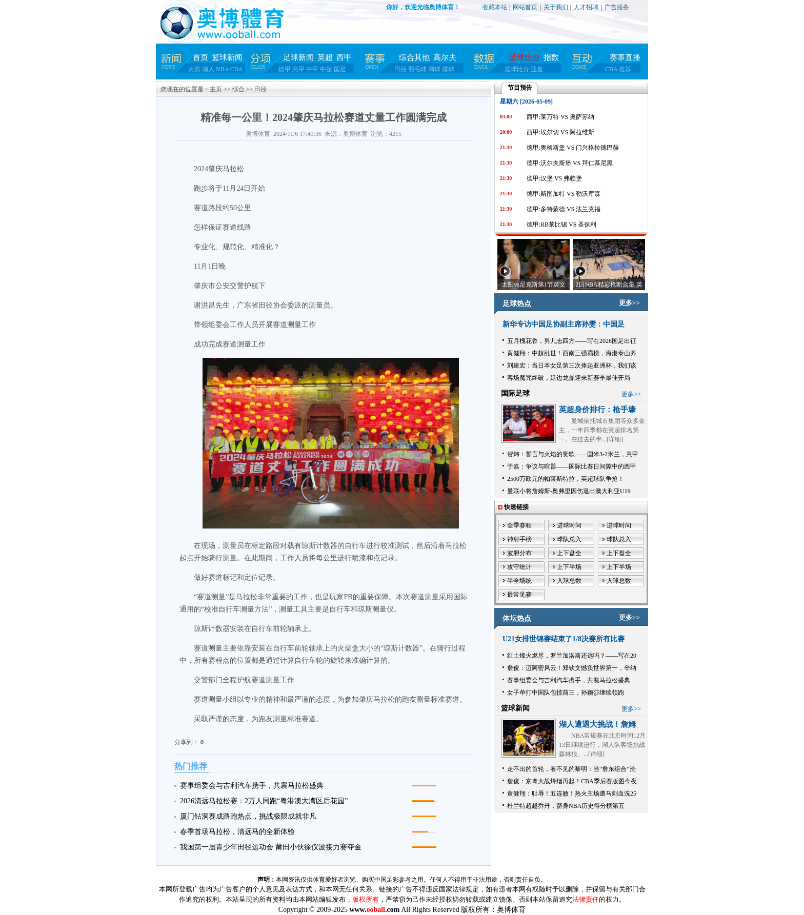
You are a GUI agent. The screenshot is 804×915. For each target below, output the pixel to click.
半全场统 (519, 580)
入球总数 (569, 580)
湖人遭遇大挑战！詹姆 (597, 724)
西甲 (344, 57)
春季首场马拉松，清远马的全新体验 (237, 832)
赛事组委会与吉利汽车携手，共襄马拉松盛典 (252, 785)
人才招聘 (586, 7)
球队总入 (569, 539)
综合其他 (414, 57)
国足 (340, 69)
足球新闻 (298, 57)
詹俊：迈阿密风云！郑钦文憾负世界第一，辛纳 (571, 668)
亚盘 (537, 69)
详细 (615, 439)
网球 (434, 69)
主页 (216, 89)
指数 (551, 57)
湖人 (208, 69)
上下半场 (569, 567)
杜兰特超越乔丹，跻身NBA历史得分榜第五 (566, 805)
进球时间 (569, 525)
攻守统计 (519, 567)
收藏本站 (495, 7)
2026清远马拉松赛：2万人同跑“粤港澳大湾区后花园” (264, 801)
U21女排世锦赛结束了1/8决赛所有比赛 (563, 639)
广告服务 (617, 7)
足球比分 (524, 57)
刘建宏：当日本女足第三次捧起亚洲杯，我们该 (571, 365)
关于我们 (556, 7)
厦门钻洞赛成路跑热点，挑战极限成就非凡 (248, 816)
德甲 (284, 69)
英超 (325, 57)
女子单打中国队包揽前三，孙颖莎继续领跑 (565, 692)
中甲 (312, 69)
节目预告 (520, 87)
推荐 (625, 69)
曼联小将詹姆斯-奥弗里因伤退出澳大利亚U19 (569, 491)
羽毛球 (417, 69)
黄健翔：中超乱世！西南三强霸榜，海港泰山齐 (571, 353)
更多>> (629, 303)
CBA (236, 69)
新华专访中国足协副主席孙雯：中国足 (563, 324)
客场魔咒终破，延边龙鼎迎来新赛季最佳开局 (568, 377)
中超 (326, 69)
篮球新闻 (227, 57)
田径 (400, 69)
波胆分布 (519, 553)
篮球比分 (517, 69)
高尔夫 (444, 57)
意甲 (298, 69)
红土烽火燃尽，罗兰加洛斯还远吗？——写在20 (571, 655)
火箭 (194, 69)
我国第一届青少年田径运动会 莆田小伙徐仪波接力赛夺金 (270, 847)
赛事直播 (625, 57)
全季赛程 (519, 525)
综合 (238, 89)
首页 (200, 57)
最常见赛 (519, 594)
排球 (448, 69)
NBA (222, 69)
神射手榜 (519, 539)
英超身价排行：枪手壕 (597, 409)
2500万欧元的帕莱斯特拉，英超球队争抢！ (565, 478)
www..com (374, 909)
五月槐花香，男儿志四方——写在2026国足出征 (571, 340)
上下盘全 (569, 553)
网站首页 (525, 7)
